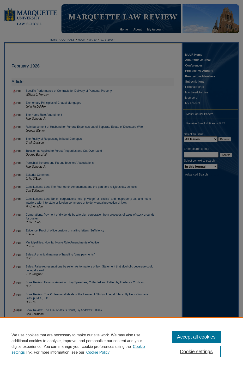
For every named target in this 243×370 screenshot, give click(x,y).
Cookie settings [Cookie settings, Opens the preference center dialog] (196, 351)
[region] (121, 343)
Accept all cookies (196, 337)
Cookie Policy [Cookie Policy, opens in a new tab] (97, 352)
